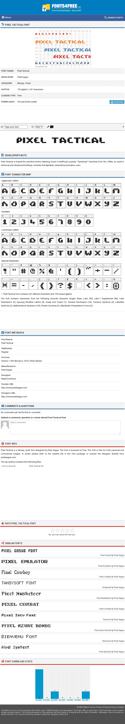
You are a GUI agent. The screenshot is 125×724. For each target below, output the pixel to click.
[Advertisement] (62, 114)
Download (117, 102)
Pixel (28, 83)
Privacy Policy (109, 707)
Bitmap (20, 83)
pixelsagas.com (8, 457)
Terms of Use (95, 707)
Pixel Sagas (22, 77)
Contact (120, 707)
